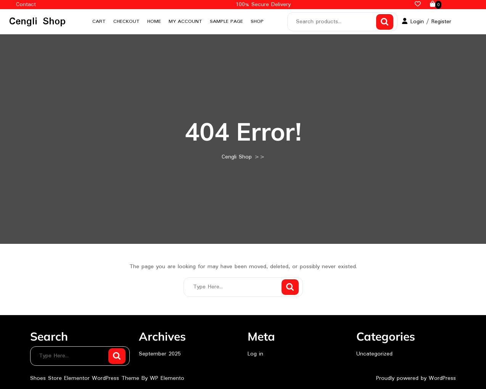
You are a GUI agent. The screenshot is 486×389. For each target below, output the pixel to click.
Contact (26, 4)
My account (185, 22)
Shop (257, 22)
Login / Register (426, 21)
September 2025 (160, 354)
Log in (255, 354)
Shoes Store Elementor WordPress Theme (86, 378)
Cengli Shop (37, 22)
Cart (99, 22)
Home (154, 22)
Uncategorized (374, 354)
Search (384, 22)
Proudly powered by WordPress (416, 378)
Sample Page (226, 22)
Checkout (126, 22)
